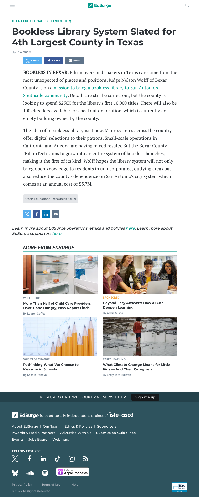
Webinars (60, 439)
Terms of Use (51, 484)
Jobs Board (38, 439)
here (130, 228)
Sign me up (145, 397)
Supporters (106, 426)
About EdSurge (25, 426)
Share (53, 61)
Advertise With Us (75, 433)
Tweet (32, 61)
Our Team (51, 426)
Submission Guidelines (116, 433)
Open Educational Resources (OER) (41, 21)
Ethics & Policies (78, 426)
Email (75, 61)
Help (75, 484)
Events (18, 439)
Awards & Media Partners (33, 433)
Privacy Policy (22, 484)
